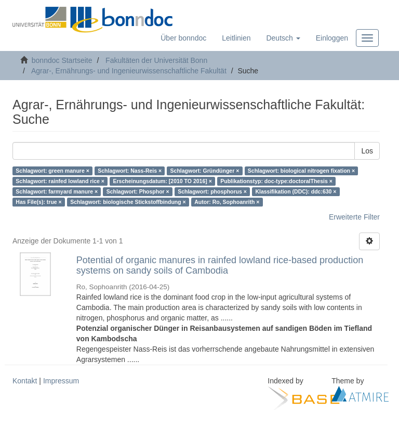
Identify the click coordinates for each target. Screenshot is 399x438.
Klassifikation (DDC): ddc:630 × (295, 191)
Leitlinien (236, 38)
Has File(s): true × (38, 202)
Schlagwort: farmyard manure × (57, 191)
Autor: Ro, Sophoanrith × (226, 202)
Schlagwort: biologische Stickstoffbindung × (128, 202)
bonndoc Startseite (62, 60)
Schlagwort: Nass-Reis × (130, 171)
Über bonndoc (183, 38)
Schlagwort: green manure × (52, 171)
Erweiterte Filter (354, 217)
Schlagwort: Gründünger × (205, 171)
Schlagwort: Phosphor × (138, 191)
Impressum (61, 381)
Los (367, 151)
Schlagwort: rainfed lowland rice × (60, 181)
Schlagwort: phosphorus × (212, 191)
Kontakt (24, 381)
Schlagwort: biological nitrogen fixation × (301, 171)
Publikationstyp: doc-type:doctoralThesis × (276, 181)
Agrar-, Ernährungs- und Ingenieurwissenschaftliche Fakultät (129, 71)
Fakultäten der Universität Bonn (156, 60)
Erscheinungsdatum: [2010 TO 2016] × (162, 181)
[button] (283, 38)
